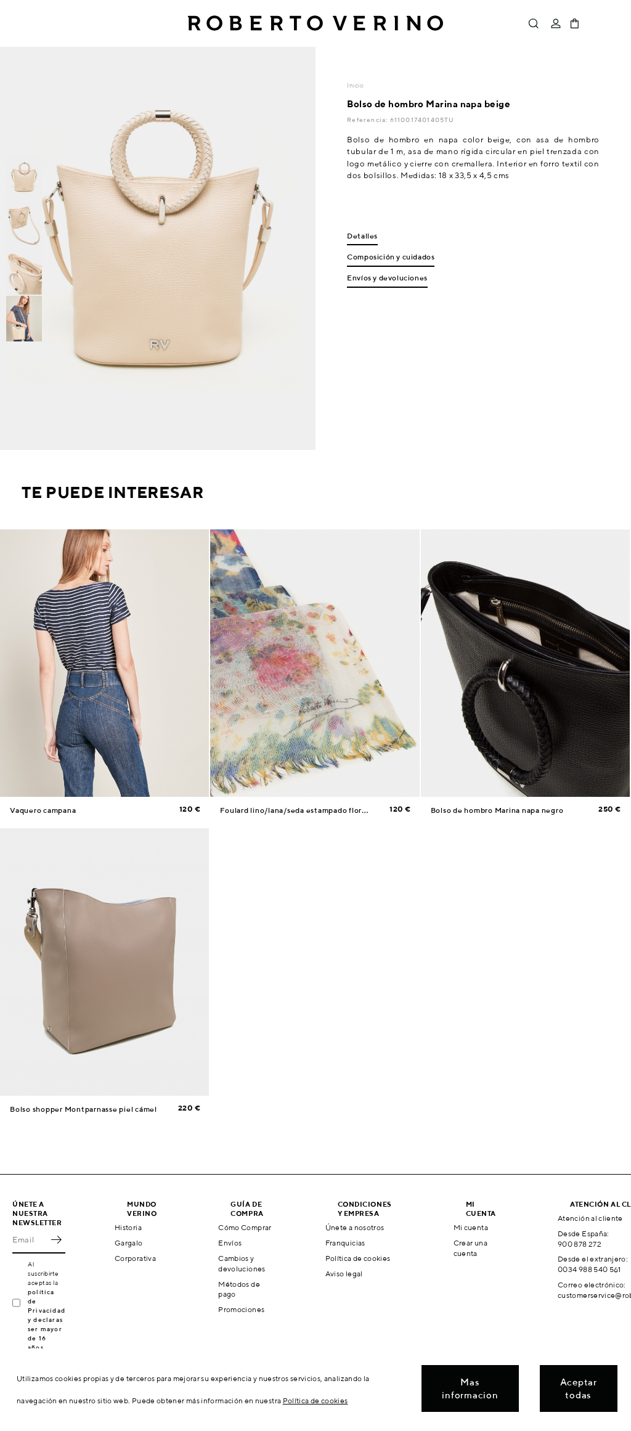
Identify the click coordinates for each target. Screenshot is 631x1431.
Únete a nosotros (355, 1227)
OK (56, 1240)
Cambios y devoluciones (241, 1263)
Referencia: (368, 119)
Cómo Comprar (244, 1227)
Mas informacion (470, 1388)
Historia (128, 1227)
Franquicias (345, 1242)
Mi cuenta (471, 1227)
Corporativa (135, 1258)
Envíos (230, 1242)
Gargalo (129, 1242)
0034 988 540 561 (589, 1269)
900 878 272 (579, 1244)
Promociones (241, 1309)
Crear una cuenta (470, 1248)
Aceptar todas (578, 1388)
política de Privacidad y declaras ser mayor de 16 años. (46, 1319)
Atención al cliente (590, 1218)
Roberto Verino (315, 23)
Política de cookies (358, 1258)
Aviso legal (344, 1273)
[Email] (29, 1240)
